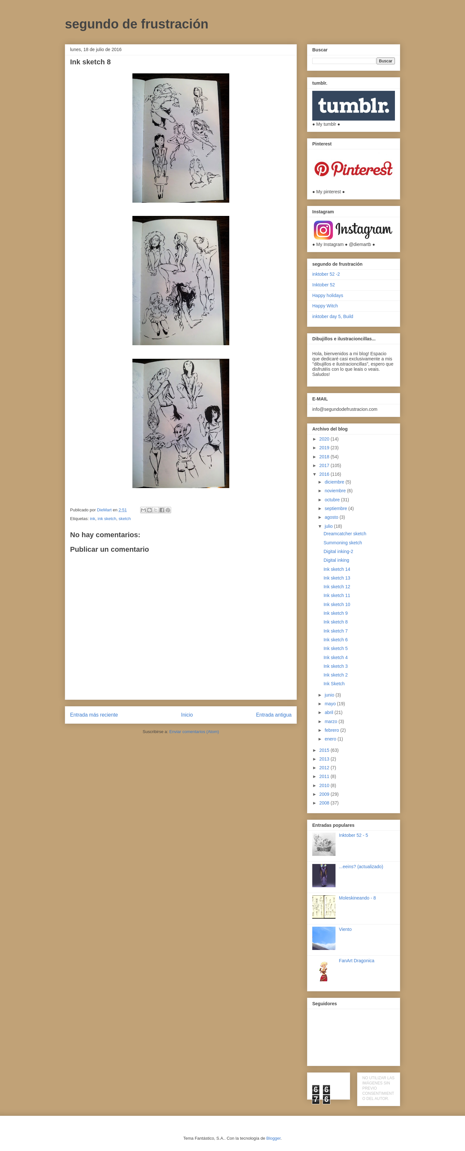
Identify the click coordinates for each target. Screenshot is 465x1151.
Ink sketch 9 (336, 613)
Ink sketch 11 (337, 595)
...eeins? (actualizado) (361, 866)
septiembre (336, 508)
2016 (325, 474)
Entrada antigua (274, 715)
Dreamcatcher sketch (345, 533)
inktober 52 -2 (326, 274)
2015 (325, 750)
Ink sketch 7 (336, 631)
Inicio (187, 715)
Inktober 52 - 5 (353, 835)
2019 (325, 447)
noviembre (336, 490)
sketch (125, 518)
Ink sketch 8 (336, 621)
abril (329, 712)
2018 (325, 456)
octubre (333, 499)
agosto (332, 517)
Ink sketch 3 (336, 666)
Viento (345, 929)
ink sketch (107, 518)
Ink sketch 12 (337, 586)
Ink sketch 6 (336, 639)
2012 (325, 767)
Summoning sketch (343, 542)
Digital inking (336, 560)
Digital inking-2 (338, 551)
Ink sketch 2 (336, 674)
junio (330, 695)
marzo (331, 721)
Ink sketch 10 (337, 604)
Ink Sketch (334, 683)
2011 (325, 776)
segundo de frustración (137, 24)
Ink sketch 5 (336, 648)
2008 (325, 802)
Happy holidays (327, 295)
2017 (325, 465)
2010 (325, 785)
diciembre (335, 482)
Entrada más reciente (94, 715)
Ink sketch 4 (336, 657)
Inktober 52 (323, 284)
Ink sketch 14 (337, 569)
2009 (325, 794)
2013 (325, 759)
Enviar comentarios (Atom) (194, 731)
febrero (332, 730)
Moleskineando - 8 (357, 898)
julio (329, 526)
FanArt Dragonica (357, 960)
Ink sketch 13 (337, 578)
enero (331, 738)
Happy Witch (325, 305)
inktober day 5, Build (332, 316)
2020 (325, 439)
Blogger (273, 1138)
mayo (331, 703)
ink (92, 518)
